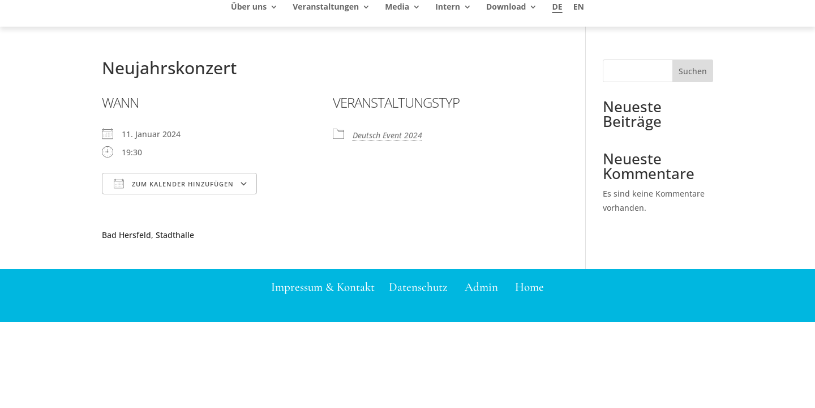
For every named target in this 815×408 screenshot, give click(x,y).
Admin (481, 287)
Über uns (249, 7)
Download (506, 7)
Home (529, 287)
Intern (447, 7)
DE (557, 7)
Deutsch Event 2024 (387, 135)
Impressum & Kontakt (323, 287)
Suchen (693, 71)
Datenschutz (418, 287)
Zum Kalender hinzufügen (174, 183)
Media (397, 7)
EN (578, 7)
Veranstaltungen (326, 7)
